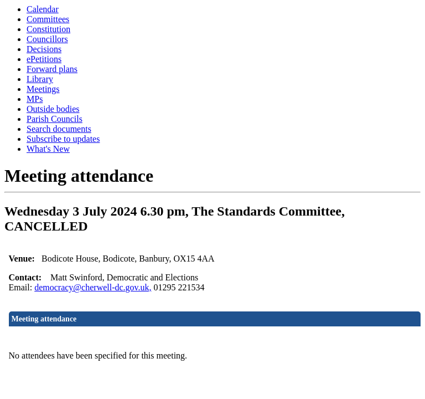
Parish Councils (54, 119)
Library (40, 79)
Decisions (44, 49)
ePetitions (44, 59)
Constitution (48, 29)
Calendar (43, 9)
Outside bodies (53, 109)
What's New (48, 149)
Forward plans (52, 69)
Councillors (47, 39)
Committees (48, 19)
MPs (35, 99)
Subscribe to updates (63, 139)
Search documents (59, 129)
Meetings (43, 89)
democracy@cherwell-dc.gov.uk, (92, 287)
